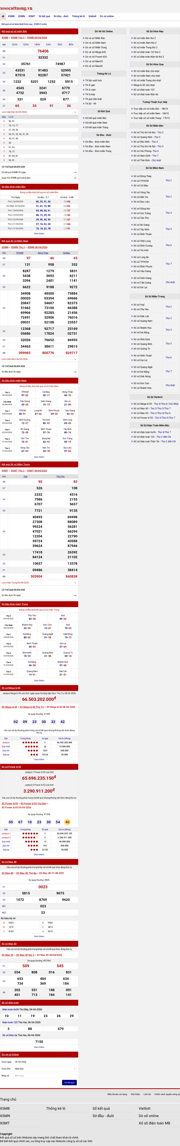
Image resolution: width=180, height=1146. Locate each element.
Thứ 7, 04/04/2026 (15, 210)
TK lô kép (90, 94)
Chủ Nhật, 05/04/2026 (15, 206)
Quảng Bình (47, 652)
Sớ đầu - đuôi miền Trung (98, 151)
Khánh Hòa (27, 625)
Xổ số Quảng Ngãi (143, 367)
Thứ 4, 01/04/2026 (15, 224)
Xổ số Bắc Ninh (142, 141)
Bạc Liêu (68, 448)
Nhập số (5, 1075)
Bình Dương (24, 420)
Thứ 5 (7, 430)
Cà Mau (66, 253)
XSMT (31, 16)
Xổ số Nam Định (142, 155)
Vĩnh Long (67, 420)
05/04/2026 (7, 404)
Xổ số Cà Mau (141, 185)
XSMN (21, 16)
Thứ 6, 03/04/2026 (15, 215)
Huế (25, 476)
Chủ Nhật (7, 402)
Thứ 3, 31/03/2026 (15, 228)
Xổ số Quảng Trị (142, 348)
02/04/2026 (7, 432)
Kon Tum (47, 625)
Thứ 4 (7, 439)
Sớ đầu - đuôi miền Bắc (97, 141)
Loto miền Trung (9, 582)
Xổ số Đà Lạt (140, 287)
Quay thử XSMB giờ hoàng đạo (16, 178)
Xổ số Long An (141, 257)
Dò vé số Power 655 (96, 56)
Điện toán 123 (10, 1022)
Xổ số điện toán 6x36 (145, 432)
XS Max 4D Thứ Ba (26, 873)
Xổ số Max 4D (9, 862)
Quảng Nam (32, 671)
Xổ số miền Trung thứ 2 (146, 47)
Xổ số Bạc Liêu (141, 201)
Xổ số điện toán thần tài (146, 94)
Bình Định (27, 652)
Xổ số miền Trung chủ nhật (147, 80)
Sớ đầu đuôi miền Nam (14, 380)
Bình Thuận (46, 429)
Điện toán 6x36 (10, 1009)
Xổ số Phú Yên (141, 309)
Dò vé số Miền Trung (96, 47)
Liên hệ (147, 1094)
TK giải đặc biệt (93, 99)
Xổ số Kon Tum (141, 383)
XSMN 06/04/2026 (37, 247)
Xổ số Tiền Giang (142, 282)
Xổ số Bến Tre (141, 197)
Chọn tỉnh (6, 1069)
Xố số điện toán (10, 1002)
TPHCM (19, 253)
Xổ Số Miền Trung (155, 296)
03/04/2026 (7, 423)
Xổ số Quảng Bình (143, 344)
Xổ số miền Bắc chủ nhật (146, 71)
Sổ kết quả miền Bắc (95, 118)
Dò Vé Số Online (104, 31)
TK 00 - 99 (90, 103)
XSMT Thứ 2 (17, 470)
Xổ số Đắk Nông (142, 376)
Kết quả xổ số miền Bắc (14, 31)
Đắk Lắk (63, 671)
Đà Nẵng (27, 634)
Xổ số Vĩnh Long (142, 241)
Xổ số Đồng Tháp (143, 176)
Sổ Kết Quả (104, 111)
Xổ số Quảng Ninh (143, 137)
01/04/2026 (7, 442)
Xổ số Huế (139, 304)
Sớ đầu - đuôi (61, 16)
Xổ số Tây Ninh (141, 229)
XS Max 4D (8, 873)
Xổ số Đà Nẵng (141, 332)
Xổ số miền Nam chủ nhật (147, 75)
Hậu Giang (70, 410)
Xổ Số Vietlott (154, 397)
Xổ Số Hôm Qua (155, 64)
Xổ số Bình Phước (143, 266)
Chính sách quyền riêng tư (167, 1094)
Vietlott (92, 16)
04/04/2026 (7, 414)
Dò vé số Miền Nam (95, 42)
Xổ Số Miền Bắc (154, 125)
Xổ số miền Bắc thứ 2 (145, 38)
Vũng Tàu (24, 448)
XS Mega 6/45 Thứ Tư (32, 707)
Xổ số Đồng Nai (142, 208)
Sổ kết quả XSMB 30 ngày (14, 172)
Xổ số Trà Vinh (141, 250)
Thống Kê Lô (104, 73)
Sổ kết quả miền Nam (96, 122)
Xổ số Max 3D (9, 943)
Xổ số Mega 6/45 (11, 688)
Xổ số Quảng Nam (143, 321)
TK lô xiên (90, 89)
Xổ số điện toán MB (154, 1123)
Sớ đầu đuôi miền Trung (15, 604)
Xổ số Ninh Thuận (143, 355)
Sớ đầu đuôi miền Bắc (14, 186)
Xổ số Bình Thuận (143, 234)
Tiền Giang (25, 401)
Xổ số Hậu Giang (142, 271)
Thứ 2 (7, 392)
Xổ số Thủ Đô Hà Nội (144, 132)
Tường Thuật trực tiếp (154, 102)
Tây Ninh (67, 429)
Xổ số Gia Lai (140, 360)
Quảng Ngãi (47, 634)
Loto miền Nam (9, 359)
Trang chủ (8, 1099)
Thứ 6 (7, 420)
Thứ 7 (7, 411)
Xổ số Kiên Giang (142, 278)
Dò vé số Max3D (94, 61)
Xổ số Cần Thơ (141, 218)
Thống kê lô (78, 16)
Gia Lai (63, 643)
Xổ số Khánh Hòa (142, 327)
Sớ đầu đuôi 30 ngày (11, 372)
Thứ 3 (7, 448)
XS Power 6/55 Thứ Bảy (33, 803)
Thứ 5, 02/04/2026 (15, 219)
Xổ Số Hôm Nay (154, 31)
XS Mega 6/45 (9, 707)
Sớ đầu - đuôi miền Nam (97, 146)
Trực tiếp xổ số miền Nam (147, 113)
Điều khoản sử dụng (117, 1094)
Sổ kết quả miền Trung (96, 127)
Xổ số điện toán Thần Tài (147, 441)
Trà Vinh (46, 420)
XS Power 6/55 (10, 803)
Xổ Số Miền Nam (155, 168)
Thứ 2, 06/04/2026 (15, 201)
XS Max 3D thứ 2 (25, 955)
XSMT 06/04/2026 (37, 470)
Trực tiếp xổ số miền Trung (147, 118)
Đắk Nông (67, 634)
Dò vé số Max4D (94, 66)
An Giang (25, 429)
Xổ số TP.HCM (141, 180)
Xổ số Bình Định (142, 339)
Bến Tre (46, 448)
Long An (38, 410)
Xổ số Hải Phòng (142, 151)
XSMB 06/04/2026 (37, 37)
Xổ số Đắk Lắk (141, 316)
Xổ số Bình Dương (143, 245)
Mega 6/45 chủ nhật (144, 85)
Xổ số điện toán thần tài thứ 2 (149, 56)
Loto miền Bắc (8, 112)
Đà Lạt (67, 401)
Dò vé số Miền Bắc (95, 38)
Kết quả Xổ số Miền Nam (15, 241)
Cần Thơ (25, 438)
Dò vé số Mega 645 (95, 52)
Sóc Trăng (67, 438)
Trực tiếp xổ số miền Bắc (146, 108)
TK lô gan (90, 85)
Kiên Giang (46, 401)
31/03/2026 (7, 451)
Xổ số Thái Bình (142, 160)
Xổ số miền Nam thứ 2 (145, 42)
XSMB (11, 16)
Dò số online (107, 16)
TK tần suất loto (93, 80)
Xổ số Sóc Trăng (142, 213)
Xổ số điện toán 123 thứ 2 (147, 52)
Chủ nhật (170, 282)
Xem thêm (39, 233)
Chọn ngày (7, 1062)
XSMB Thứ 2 (17, 37)
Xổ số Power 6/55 (11, 766)
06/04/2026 (7, 395)
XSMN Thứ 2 (18, 247)
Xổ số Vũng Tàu (142, 192)
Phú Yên (61, 476)
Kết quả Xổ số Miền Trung (16, 464)
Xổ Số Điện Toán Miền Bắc (154, 425)
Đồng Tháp (43, 253)
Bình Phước (54, 410)
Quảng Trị (68, 652)
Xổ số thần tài (9, 1035)
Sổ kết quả (44, 16)
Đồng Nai (46, 438)
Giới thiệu (135, 1094)
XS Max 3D (8, 955)
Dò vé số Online (10, 1054)
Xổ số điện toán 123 (144, 89)
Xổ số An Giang (141, 224)
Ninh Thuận (32, 643)
